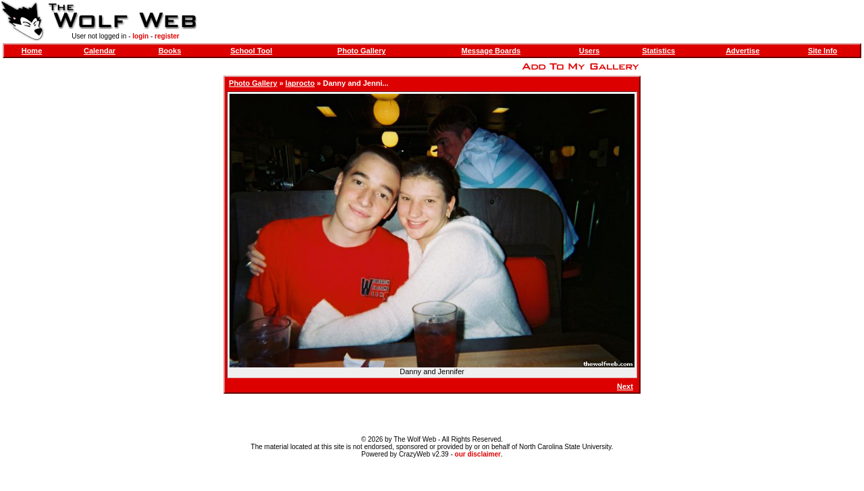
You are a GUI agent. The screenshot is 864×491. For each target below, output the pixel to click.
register (167, 36)
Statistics (658, 51)
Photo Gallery (362, 51)
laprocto (300, 83)
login (140, 36)
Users (589, 51)
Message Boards (491, 51)
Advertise (742, 51)
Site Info (822, 51)
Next (625, 386)
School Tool (251, 51)
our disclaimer (478, 454)
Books (170, 51)
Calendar (99, 51)
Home (32, 51)
